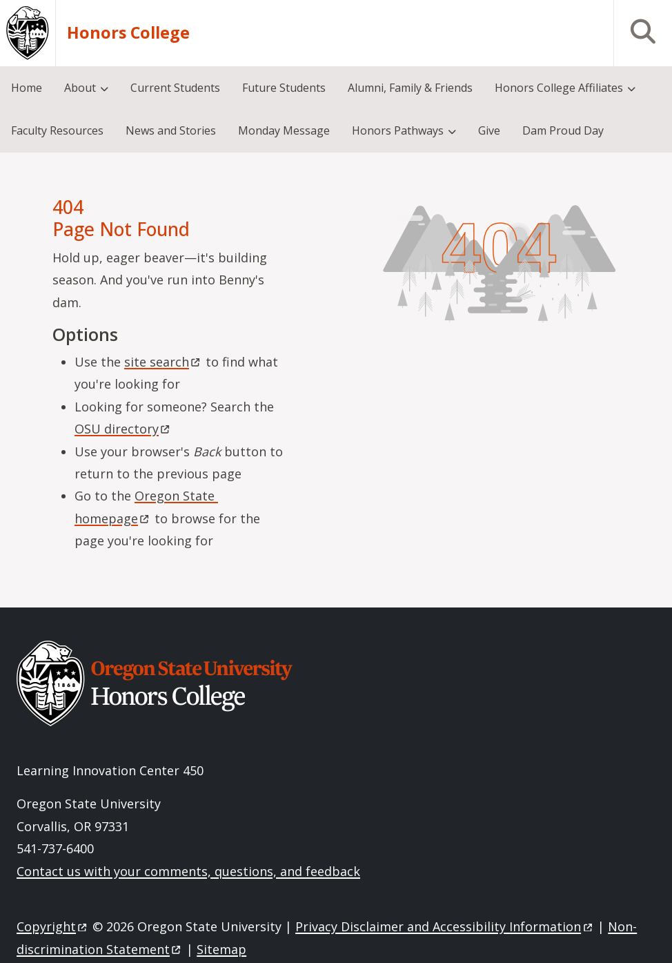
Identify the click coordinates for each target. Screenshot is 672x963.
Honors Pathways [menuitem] (398, 130)
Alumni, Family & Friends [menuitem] (410, 87)
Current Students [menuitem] (175, 87)
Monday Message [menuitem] (284, 130)
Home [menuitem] (26, 87)
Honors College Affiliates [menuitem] (559, 87)
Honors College (128, 33)
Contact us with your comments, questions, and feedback (188, 871)
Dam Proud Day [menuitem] (563, 130)
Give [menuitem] (489, 130)
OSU (123, 428)
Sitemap (221, 949)
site (163, 361)
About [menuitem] (80, 87)
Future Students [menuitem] (284, 87)
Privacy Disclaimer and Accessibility (444, 926)
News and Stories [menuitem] (171, 130)
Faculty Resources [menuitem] (57, 130)
